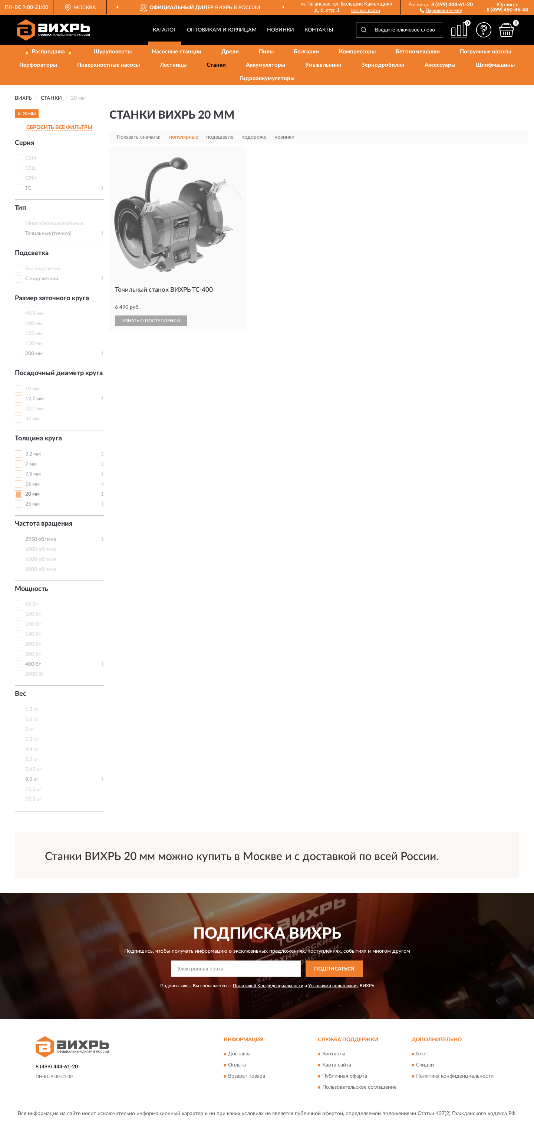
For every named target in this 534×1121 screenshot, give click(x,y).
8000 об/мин (40, 569)
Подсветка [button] (32, 253)
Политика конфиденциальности (455, 1076)
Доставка (239, 1054)
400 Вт (33, 664)
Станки (216, 65)
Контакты (318, 30)
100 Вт (33, 614)
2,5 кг (32, 739)
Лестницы (173, 65)
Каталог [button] (165, 30)
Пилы (266, 51)
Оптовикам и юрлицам (222, 30)
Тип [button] (20, 208)
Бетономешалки (418, 51)
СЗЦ (30, 168)
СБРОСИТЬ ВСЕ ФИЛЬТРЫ (59, 127)
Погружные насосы (485, 51)
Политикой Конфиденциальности (268, 985)
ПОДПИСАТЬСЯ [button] (334, 969)
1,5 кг (32, 709)
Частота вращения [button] (43, 523)
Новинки (280, 30)
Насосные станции (176, 51)
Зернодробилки (383, 65)
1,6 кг (32, 719)
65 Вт (31, 604)
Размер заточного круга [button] (52, 298)
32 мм (32, 418)
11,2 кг (33, 789)
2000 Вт (34, 674)
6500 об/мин (40, 559)
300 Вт (33, 654)
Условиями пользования (333, 985)
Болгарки (306, 51)
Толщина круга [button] (38, 438)
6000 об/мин (40, 549)
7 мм (31, 464)
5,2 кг (32, 759)
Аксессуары (440, 65)
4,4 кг (32, 749)
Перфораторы (38, 65)
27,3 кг (33, 799)
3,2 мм (33, 454)
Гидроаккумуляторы (267, 78)
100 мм (34, 323)
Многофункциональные (54, 223)
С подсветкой (41, 278)
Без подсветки (42, 268)
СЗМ (30, 158)
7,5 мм (33, 474)
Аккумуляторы (265, 65)
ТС (28, 188)
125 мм (34, 333)
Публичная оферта (344, 1076)
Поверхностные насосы (108, 65)
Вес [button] (20, 694)
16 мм (32, 484)
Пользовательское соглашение (359, 1087)
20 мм (32, 494)
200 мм (34, 353)
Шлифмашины (495, 65)
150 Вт (33, 624)
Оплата (237, 1065)
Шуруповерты (112, 51)
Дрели (230, 51)
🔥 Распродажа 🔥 (48, 51)
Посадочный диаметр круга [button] (59, 373)
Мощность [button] (31, 589)
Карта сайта (336, 1065)
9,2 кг (32, 779)
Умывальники (323, 65)
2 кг (29, 729)
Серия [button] (24, 143)
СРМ (31, 178)
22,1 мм (34, 408)
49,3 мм (34, 313)
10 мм (32, 388)
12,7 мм (34, 398)
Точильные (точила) (48, 233)
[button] (441, 10)
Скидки (425, 1065)
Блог (422, 1054)
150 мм (34, 343)
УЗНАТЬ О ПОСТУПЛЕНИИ (151, 320)
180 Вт (33, 634)
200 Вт (33, 644)
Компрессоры (357, 51)
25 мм (32, 504)
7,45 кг (33, 769)
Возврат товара (246, 1076)
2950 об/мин (40, 539)
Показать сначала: (139, 137)
